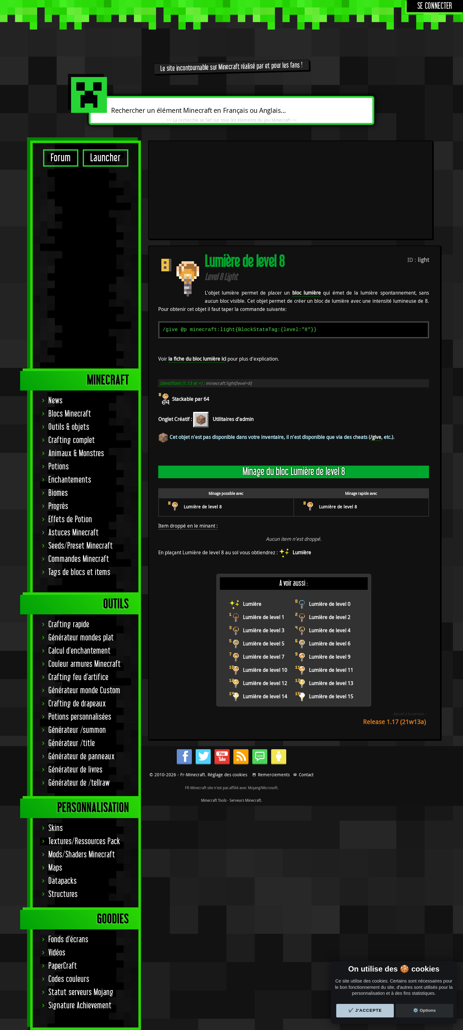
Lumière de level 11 (331, 578)
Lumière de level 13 (331, 592)
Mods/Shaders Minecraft (81, 854)
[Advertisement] (85, 267)
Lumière (302, 461)
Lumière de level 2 (329, 526)
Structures (63, 894)
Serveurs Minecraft (245, 968)
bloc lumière (306, 201)
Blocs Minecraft (69, 413)
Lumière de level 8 (203, 415)
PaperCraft (62, 966)
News (55, 400)
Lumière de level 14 (265, 605)
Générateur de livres (75, 769)
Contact (306, 943)
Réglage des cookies (227, 943)
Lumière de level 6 (329, 552)
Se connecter (434, 6)
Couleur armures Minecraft (84, 664)
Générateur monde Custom (84, 690)
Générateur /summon (77, 730)
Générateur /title (71, 743)
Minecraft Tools (213, 968)
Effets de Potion (70, 519)
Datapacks (62, 881)
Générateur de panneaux (81, 756)
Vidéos (56, 952)
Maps (55, 867)
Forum (61, 157)
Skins (55, 828)
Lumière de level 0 (329, 512)
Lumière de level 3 (263, 539)
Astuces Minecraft (73, 532)
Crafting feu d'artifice (78, 677)
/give (375, 345)
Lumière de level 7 (263, 565)
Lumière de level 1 (263, 526)
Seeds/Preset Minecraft (80, 546)
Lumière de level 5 (263, 552)
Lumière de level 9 (329, 565)
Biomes (58, 493)
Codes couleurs (68, 979)
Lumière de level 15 (331, 605)
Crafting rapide (68, 624)
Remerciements (274, 943)
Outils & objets (68, 427)
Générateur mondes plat (81, 637)
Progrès (58, 506)
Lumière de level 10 (265, 578)
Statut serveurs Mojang (81, 992)
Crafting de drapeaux (77, 703)
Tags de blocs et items (79, 572)
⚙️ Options (424, 1010)
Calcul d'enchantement (79, 651)
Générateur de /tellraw (79, 783)
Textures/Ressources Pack (84, 841)
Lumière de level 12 (265, 592)
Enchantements (69, 480)
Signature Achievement (80, 1005)
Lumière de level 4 (329, 539)
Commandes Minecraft (78, 559)
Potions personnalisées (79, 717)
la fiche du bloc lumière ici (197, 267)
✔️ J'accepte (365, 1010)
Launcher (105, 157)
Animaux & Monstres (76, 453)
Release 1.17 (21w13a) (394, 630)
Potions (58, 466)
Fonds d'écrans (68, 939)
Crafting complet (71, 440)
